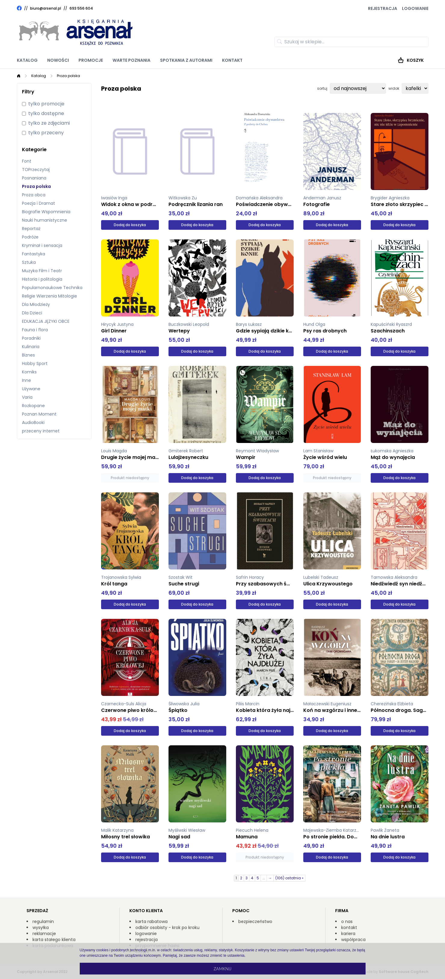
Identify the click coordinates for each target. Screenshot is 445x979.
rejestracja (146, 940)
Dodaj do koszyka (130, 224)
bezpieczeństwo (255, 921)
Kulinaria (30, 347)
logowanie (146, 934)
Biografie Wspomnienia (46, 212)
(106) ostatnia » (289, 878)
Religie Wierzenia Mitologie (49, 296)
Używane (31, 389)
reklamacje (44, 934)
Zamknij (222, 968)
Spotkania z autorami (186, 60)
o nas (347, 921)
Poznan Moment (39, 414)
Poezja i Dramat (38, 203)
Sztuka (29, 262)
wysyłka (40, 927)
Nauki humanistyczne (44, 220)
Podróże (30, 237)
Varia (27, 397)
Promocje (91, 60)
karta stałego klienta (54, 940)
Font (26, 161)
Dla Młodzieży (36, 304)
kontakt (349, 927)
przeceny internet (41, 431)
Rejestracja (382, 8)
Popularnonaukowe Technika (52, 288)
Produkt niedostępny (130, 477)
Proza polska (68, 75)
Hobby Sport (35, 363)
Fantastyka (33, 254)
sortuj (322, 88)
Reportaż (31, 229)
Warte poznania (131, 60)
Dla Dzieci (32, 313)
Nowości (58, 60)
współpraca (353, 940)
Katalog (27, 60)
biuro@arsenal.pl (45, 8)
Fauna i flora (35, 330)
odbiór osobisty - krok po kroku (167, 927)
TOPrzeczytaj (36, 170)
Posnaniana (34, 178)
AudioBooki (33, 422)
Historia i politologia (42, 279)
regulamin (43, 921)
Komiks (29, 372)
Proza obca (33, 195)
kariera (348, 934)
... (263, 878)
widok (393, 88)
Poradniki (31, 338)
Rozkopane (33, 406)
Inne (26, 380)
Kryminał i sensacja (42, 245)
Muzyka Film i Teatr (42, 271)
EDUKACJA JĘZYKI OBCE (46, 321)
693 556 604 (81, 8)
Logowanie (415, 8)
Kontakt (232, 60)
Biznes (28, 355)
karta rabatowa (151, 921)
